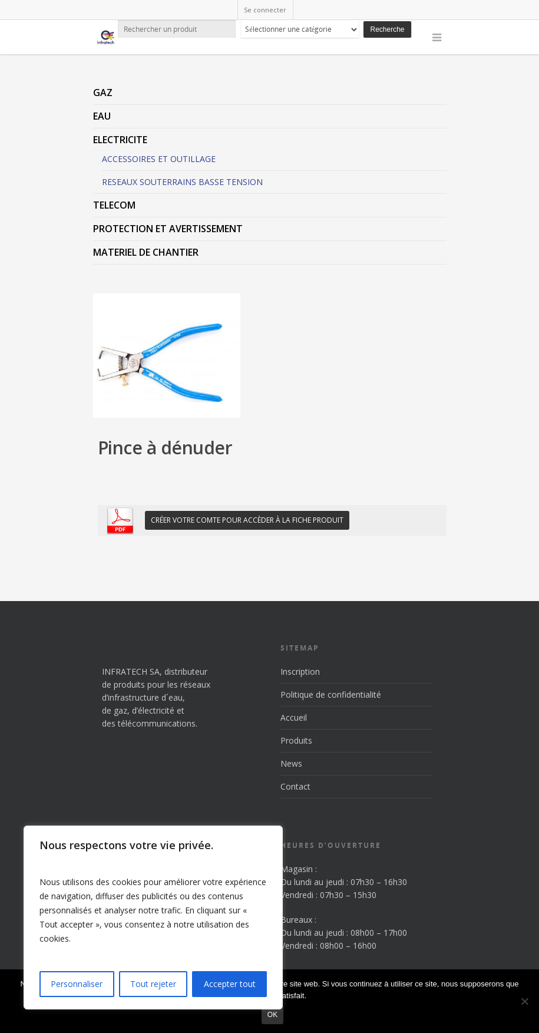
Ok (272, 1015)
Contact (295, 786)
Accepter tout (230, 983)
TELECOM (114, 205)
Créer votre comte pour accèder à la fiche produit (247, 520)
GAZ (103, 92)
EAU (102, 116)
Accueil (293, 717)
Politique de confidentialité (330, 694)
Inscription (300, 671)
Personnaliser (76, 983)
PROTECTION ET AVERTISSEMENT (168, 228)
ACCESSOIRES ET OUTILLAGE (159, 158)
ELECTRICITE (120, 139)
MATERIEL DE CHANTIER (146, 252)
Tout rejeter (153, 983)
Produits (296, 740)
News (291, 763)
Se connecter (265, 9)
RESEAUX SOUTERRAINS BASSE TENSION (182, 181)
